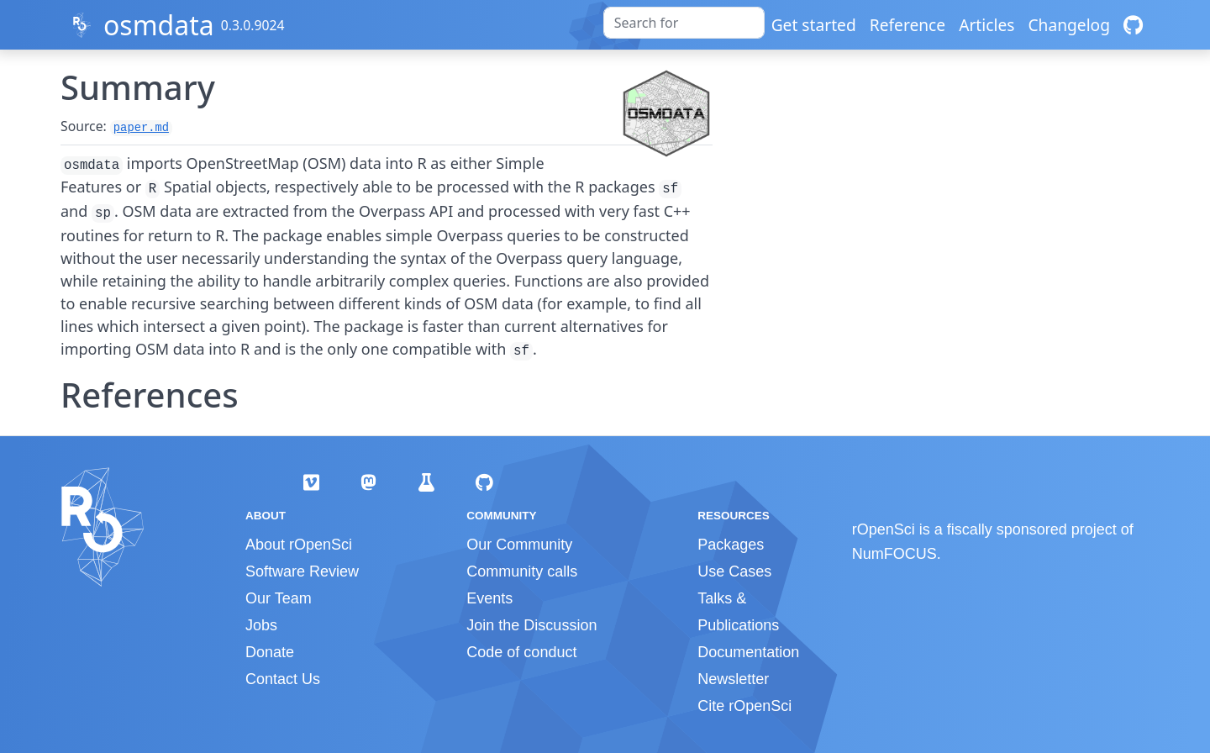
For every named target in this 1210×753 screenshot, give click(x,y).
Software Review (302, 571)
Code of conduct (521, 652)
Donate (269, 652)
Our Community (519, 544)
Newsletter (733, 679)
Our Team (278, 598)
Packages (730, 544)
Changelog (1069, 24)
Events (489, 598)
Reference (907, 24)
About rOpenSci (298, 544)
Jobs (261, 625)
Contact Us (282, 679)
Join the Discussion (531, 625)
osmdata (158, 25)
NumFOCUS (894, 553)
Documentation (748, 652)
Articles (986, 24)
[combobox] (684, 23)
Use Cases (734, 571)
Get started (813, 24)
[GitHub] (1133, 25)
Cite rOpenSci (744, 706)
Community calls (521, 571)
